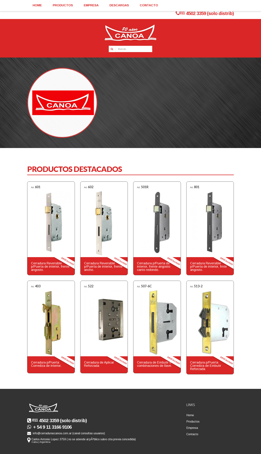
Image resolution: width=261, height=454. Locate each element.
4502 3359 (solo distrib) (205, 13)
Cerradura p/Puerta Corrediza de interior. (46, 364)
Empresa (192, 427)
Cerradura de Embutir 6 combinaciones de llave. (154, 364)
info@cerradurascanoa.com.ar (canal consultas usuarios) (66, 433)
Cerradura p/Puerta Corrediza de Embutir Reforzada (205, 366)
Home (190, 415)
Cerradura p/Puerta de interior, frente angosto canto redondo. (153, 266)
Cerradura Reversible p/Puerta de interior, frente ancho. (103, 266)
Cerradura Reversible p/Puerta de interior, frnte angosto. (208, 266)
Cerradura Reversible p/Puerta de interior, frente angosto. (50, 266)
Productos (193, 421)
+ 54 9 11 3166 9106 (49, 427)
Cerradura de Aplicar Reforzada (99, 364)
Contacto (192, 434)
